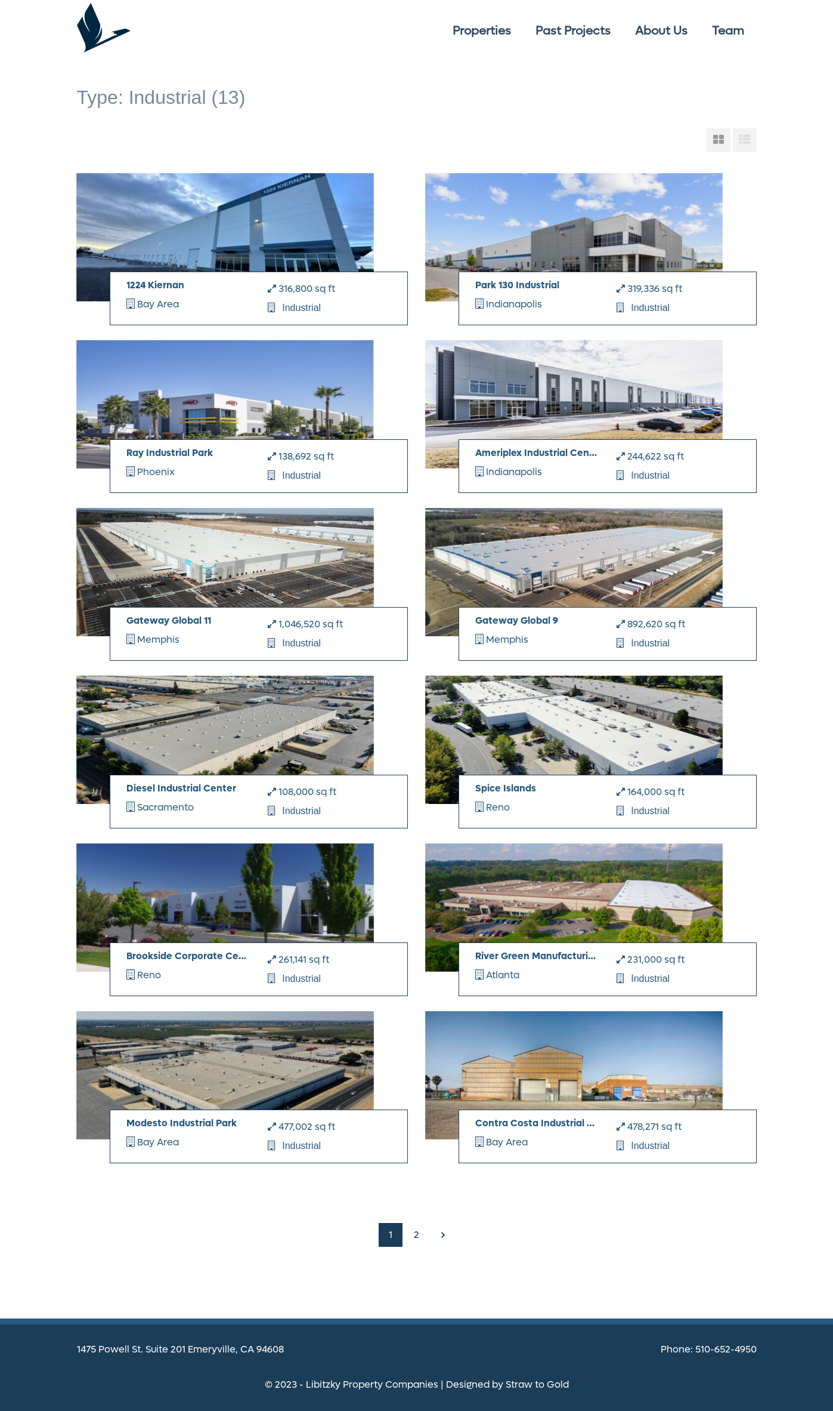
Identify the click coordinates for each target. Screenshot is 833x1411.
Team (728, 31)
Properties (482, 31)
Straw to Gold (537, 1384)
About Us (661, 31)
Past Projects (573, 31)
